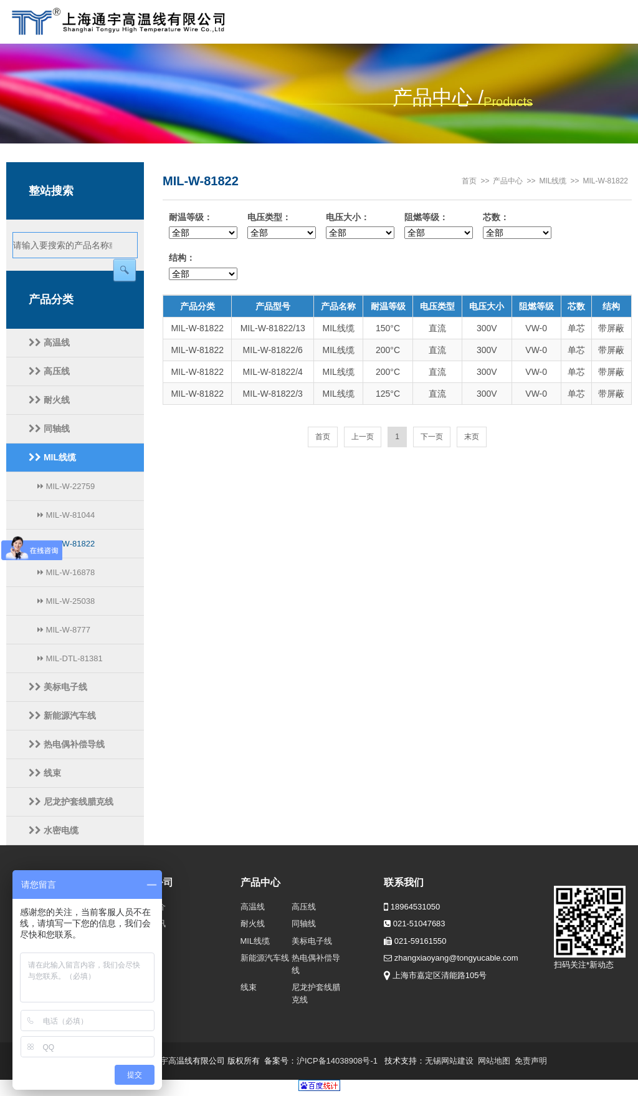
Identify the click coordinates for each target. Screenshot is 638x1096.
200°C (388, 350)
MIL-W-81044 (66, 515)
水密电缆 (54, 830)
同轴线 (49, 429)
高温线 (49, 342)
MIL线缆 (52, 457)
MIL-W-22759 (66, 486)
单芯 (576, 328)
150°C (388, 328)
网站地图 (494, 1060)
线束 (45, 773)
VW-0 (536, 328)
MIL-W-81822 (66, 543)
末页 (471, 436)
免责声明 (531, 1060)
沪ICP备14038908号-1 (337, 1060)
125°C (388, 394)
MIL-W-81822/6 (273, 350)
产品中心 (508, 181)
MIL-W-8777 (63, 629)
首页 (469, 181)
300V (487, 328)
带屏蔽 (611, 328)
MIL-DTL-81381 (70, 658)
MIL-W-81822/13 (272, 328)
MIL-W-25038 (66, 601)
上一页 (362, 436)
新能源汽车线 (62, 715)
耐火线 (49, 400)
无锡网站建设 (449, 1060)
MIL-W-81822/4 (273, 372)
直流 (437, 328)
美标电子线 (58, 687)
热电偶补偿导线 (67, 744)
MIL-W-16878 (66, 572)
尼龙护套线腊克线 (71, 802)
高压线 (49, 371)
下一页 (432, 436)
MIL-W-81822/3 (273, 394)
